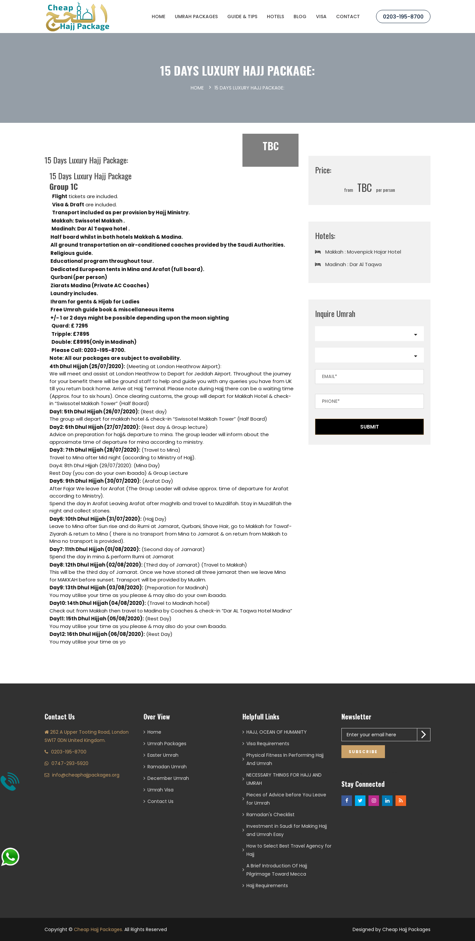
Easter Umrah (162, 755)
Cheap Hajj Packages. (98, 929)
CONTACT (348, 16)
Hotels (275, 16)
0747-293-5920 (69, 763)
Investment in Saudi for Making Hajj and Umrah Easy (286, 830)
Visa (321, 16)
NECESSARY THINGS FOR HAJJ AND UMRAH (284, 779)
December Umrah (168, 778)
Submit (369, 426)
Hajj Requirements (267, 885)
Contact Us (160, 801)
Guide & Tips (242, 16)
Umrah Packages (196, 16)
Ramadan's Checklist (270, 814)
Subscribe (363, 751)
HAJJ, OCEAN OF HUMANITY (276, 732)
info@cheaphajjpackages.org (85, 775)
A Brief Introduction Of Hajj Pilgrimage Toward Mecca (276, 869)
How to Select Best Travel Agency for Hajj (289, 850)
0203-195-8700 (403, 16)
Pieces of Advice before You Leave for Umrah (286, 798)
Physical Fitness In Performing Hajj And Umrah (285, 759)
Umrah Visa (160, 789)
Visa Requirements (267, 743)
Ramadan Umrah (167, 766)
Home (158, 16)
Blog (300, 16)
